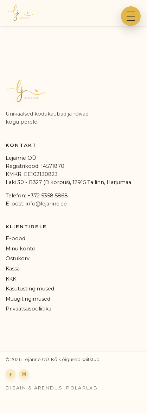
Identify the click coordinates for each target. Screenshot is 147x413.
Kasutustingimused (30, 289)
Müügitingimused (28, 299)
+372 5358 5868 (47, 195)
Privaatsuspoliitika (28, 309)
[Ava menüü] (131, 16)
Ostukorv (18, 258)
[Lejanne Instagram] (24, 374)
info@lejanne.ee (46, 204)
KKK (11, 279)
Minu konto (21, 248)
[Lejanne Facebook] (10, 374)
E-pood (15, 238)
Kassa (13, 269)
